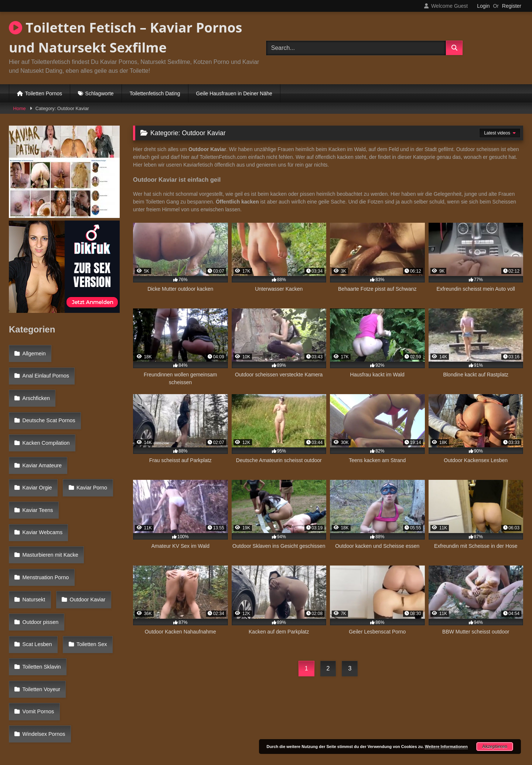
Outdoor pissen (39, 527)
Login (483, 6)
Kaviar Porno (36, 447)
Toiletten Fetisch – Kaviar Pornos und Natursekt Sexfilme (125, 37)
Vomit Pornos (37, 575)
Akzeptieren (494, 746)
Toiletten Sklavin (91, 543)
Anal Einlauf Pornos (44, 367)
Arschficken (35, 383)
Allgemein (33, 352)
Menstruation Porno (44, 495)
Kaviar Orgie (96, 431)
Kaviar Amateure (41, 431)
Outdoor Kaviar (39, 512)
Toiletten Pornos (43, 93)
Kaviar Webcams (41, 464)
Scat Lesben (93, 527)
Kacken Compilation (45, 416)
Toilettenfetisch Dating (155, 93)
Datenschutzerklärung (315, 733)
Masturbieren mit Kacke (49, 479)
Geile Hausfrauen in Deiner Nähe (234, 93)
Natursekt (100, 495)
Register (511, 6)
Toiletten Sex (36, 543)
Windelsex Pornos (42, 591)
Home (19, 108)
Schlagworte (99, 93)
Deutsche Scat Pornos (47, 400)
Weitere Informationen (446, 746)
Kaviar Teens (88, 447)
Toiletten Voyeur (40, 560)
